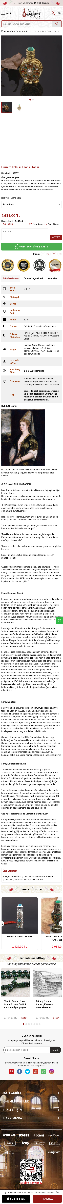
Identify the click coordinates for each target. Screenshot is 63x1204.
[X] (27, 1071)
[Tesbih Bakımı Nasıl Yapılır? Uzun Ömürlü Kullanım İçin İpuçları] (15, 982)
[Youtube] (35, 1071)
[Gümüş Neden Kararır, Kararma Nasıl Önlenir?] (47, 982)
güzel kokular (28, 876)
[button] (30, 100)
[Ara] (56, 24)
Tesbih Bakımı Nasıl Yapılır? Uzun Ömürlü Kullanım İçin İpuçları (15, 1004)
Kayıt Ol (55, 1050)
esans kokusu (14, 876)
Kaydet (56, 237)
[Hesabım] (53, 13)
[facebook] (19, 1071)
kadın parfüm (36, 879)
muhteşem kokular (44, 876)
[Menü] (6, 13)
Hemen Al (47, 1198)
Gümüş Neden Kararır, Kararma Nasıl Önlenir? (44, 1004)
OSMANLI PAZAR (38, 350)
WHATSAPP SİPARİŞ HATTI (31, 246)
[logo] (31, 13)
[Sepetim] (58, 13)
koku (5, 876)
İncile (24, 1018)
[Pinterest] (11, 1071)
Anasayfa (7, 31)
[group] (31, 65)
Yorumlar (52, 278)
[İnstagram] (51, 1071)
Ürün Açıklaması (11, 278)
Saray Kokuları (22, 31)
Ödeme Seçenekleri (33, 278)
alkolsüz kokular (22, 879)
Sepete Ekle (16, 1198)
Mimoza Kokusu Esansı (19, 936)
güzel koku (8, 879)
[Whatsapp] (43, 1071)
